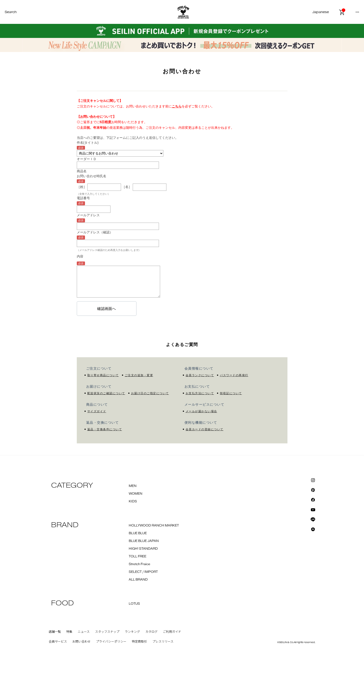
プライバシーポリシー (111, 642)
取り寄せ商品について (103, 375)
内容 (80, 256)
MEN (132, 486)
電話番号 (83, 198)
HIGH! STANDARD (143, 549)
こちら (177, 106)
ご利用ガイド (172, 632)
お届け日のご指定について (150, 393)
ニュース (84, 632)
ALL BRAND (138, 580)
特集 (69, 632)
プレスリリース (162, 642)
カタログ (151, 632)
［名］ (127, 187)
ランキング (132, 632)
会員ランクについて (200, 375)
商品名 (82, 171)
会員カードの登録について (205, 429)
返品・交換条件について (104, 429)
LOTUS (134, 604)
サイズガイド (96, 411)
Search (11, 12)
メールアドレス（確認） (95, 232)
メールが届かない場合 (201, 411)
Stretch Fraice (139, 564)
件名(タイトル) (88, 142)
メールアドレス (88, 215)
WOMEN (135, 494)
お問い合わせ (81, 642)
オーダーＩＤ (86, 159)
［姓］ (82, 187)
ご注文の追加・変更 (139, 375)
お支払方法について (200, 393)
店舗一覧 (55, 632)
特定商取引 (139, 642)
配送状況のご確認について (106, 393)
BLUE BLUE (138, 533)
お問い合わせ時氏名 (91, 176)
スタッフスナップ (107, 632)
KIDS (133, 501)
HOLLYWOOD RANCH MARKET (154, 525)
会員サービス (58, 642)
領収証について (231, 393)
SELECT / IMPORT (143, 572)
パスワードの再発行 (234, 375)
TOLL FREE (137, 556)
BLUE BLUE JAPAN (144, 541)
